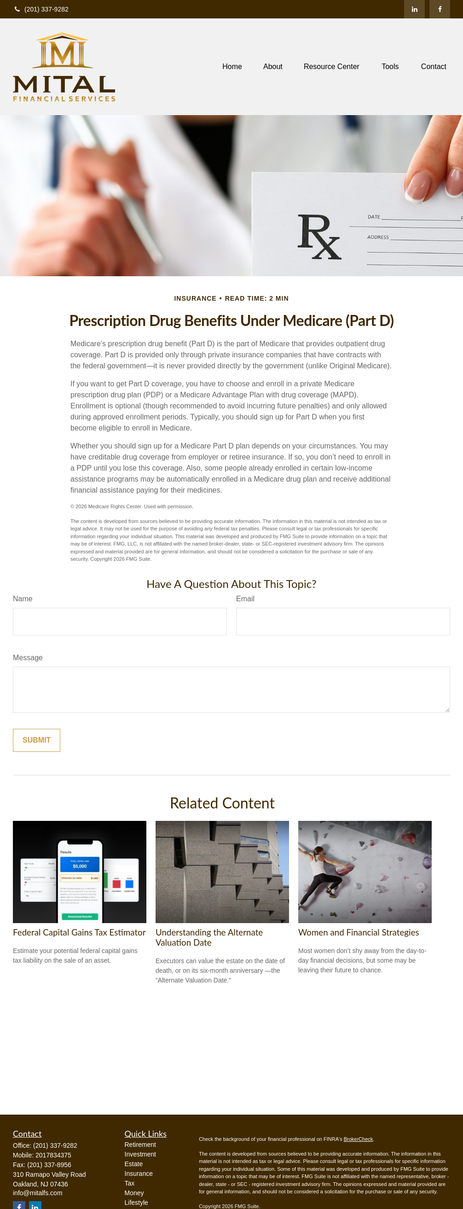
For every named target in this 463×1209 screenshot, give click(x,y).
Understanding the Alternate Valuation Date (209, 937)
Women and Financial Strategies (358, 932)
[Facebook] (439, 9)
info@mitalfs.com (38, 1193)
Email (245, 599)
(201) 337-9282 (41, 9)
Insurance (139, 1173)
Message (28, 658)
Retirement (140, 1144)
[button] (232, 67)
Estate (134, 1164)
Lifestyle (136, 1202)
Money (134, 1193)
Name (23, 599)
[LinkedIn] (414, 9)
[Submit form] (36, 740)
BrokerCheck (358, 1139)
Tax (130, 1183)
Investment (140, 1154)
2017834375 (53, 1155)
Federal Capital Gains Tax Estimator (79, 932)
